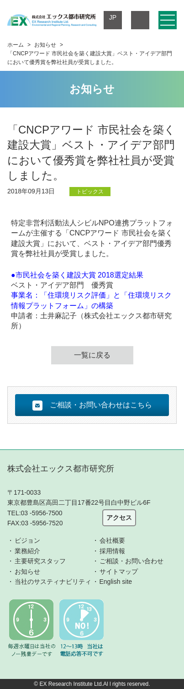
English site (116, 581)
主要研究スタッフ (40, 561)
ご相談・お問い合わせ (131, 561)
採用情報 (112, 551)
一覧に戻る (92, 355)
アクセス (119, 517)
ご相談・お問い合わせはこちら (92, 406)
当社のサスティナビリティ (53, 581)
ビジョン (27, 540)
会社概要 (112, 540)
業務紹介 (27, 551)
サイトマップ (119, 571)
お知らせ (45, 45)
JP (112, 17)
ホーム (15, 45)
